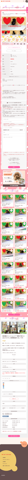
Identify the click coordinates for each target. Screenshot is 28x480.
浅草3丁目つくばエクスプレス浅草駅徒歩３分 (14, 7)
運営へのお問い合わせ (6, 465)
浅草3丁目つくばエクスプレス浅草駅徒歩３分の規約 (11, 431)
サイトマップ (5, 463)
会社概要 (4, 461)
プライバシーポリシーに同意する (14, 163)
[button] (0, 474)
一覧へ (14, 314)
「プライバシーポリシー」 (12, 159)
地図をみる (14, 398)
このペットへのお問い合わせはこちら (14, 47)
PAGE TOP (24, 444)
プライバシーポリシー (6, 459)
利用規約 (4, 457)
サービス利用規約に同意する (14, 162)
